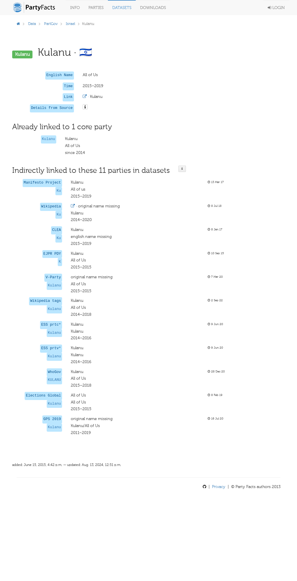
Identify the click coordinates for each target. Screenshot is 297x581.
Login (276, 7)
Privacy (218, 486)
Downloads (153, 7)
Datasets (121, 7)
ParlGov (51, 23)
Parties (96, 7)
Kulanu (48, 139)
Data (32, 23)
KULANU (54, 380)
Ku (59, 191)
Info (75, 7)
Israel (70, 23)
